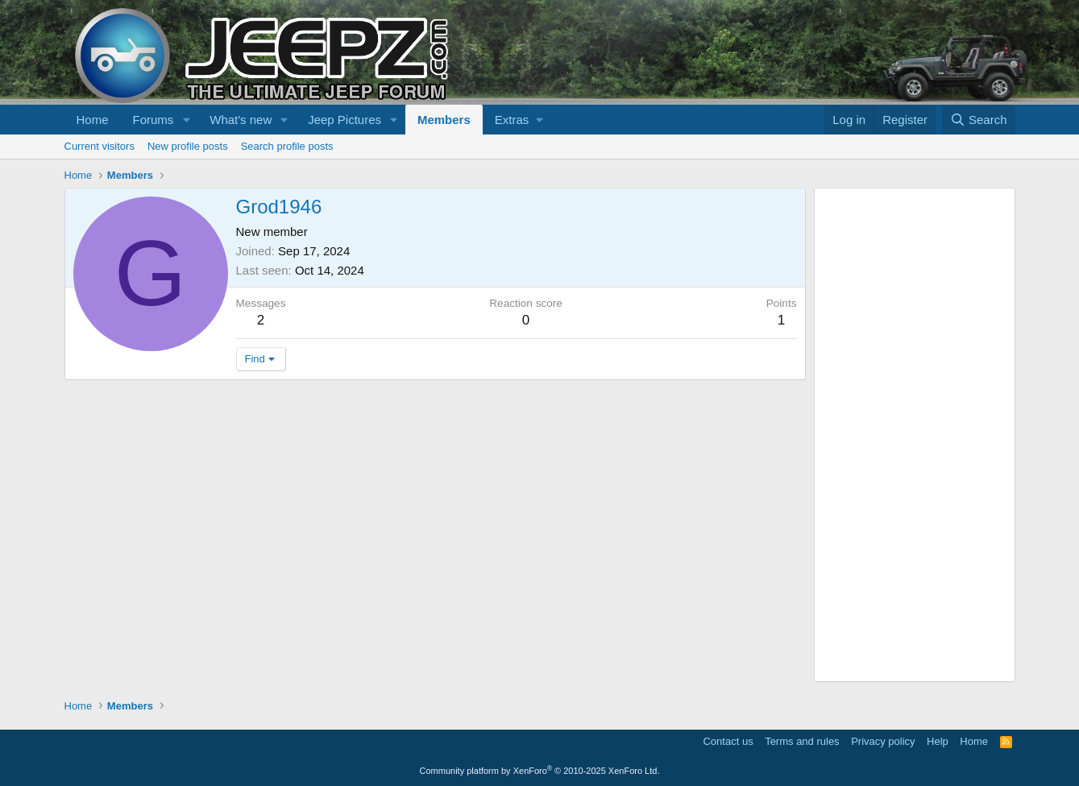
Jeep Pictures (344, 119)
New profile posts (187, 146)
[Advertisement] (914, 434)
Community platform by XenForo (540, 771)
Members (444, 119)
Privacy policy (883, 741)
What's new (241, 119)
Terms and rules (802, 741)
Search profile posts (287, 146)
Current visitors (99, 146)
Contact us (728, 741)
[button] (186, 119)
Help (937, 741)
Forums (153, 119)
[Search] (978, 119)
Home (93, 119)
